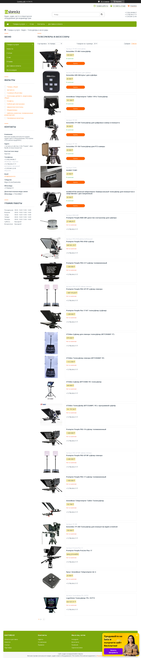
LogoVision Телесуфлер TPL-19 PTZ (80, 598)
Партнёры (8, 648)
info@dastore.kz (10, 176)
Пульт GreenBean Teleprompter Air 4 (81, 572)
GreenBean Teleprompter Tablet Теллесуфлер (85, 501)
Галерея (127, 44)
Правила (41, 645)
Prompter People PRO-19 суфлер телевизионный (86, 429)
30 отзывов (105, 1)
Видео (23, 30)
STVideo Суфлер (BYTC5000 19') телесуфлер (83, 382)
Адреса (40, 639)
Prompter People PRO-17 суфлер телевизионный (86, 477)
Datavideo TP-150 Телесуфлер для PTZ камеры (85, 146)
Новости (10, 49)
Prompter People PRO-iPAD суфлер (80, 242)
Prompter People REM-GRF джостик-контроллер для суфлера (91, 218)
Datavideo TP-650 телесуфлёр (78, 51)
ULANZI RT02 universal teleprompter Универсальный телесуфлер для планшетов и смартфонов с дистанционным (100, 193)
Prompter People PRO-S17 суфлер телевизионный (86, 263)
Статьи (9, 53)
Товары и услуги (19, 24)
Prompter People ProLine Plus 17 (79, 551)
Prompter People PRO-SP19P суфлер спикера (84, 455)
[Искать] (102, 14)
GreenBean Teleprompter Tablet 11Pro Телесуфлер (87, 97)
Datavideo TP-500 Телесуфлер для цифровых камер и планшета (93, 123)
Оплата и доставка (11, 639)
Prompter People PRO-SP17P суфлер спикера (84, 289)
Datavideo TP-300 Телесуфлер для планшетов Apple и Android (91, 527)
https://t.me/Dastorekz (12, 182)
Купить (75, 63)
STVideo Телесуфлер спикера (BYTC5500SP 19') (85, 358)
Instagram (75, 639)
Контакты (41, 24)
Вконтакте (75, 642)
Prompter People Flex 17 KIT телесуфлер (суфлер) (86, 311)
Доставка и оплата (55, 24)
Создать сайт (21, 1)
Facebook (75, 645)
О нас (32, 24)
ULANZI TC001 (71, 170)
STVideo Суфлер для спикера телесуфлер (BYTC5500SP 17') (90, 334)
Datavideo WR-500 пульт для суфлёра (81, 75)
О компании (42, 642)
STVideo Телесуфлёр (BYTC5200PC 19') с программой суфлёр (91, 406)
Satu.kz (80, 654)
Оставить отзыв (119, 6)
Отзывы (10, 61)
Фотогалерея (12, 70)
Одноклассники (77, 648)
